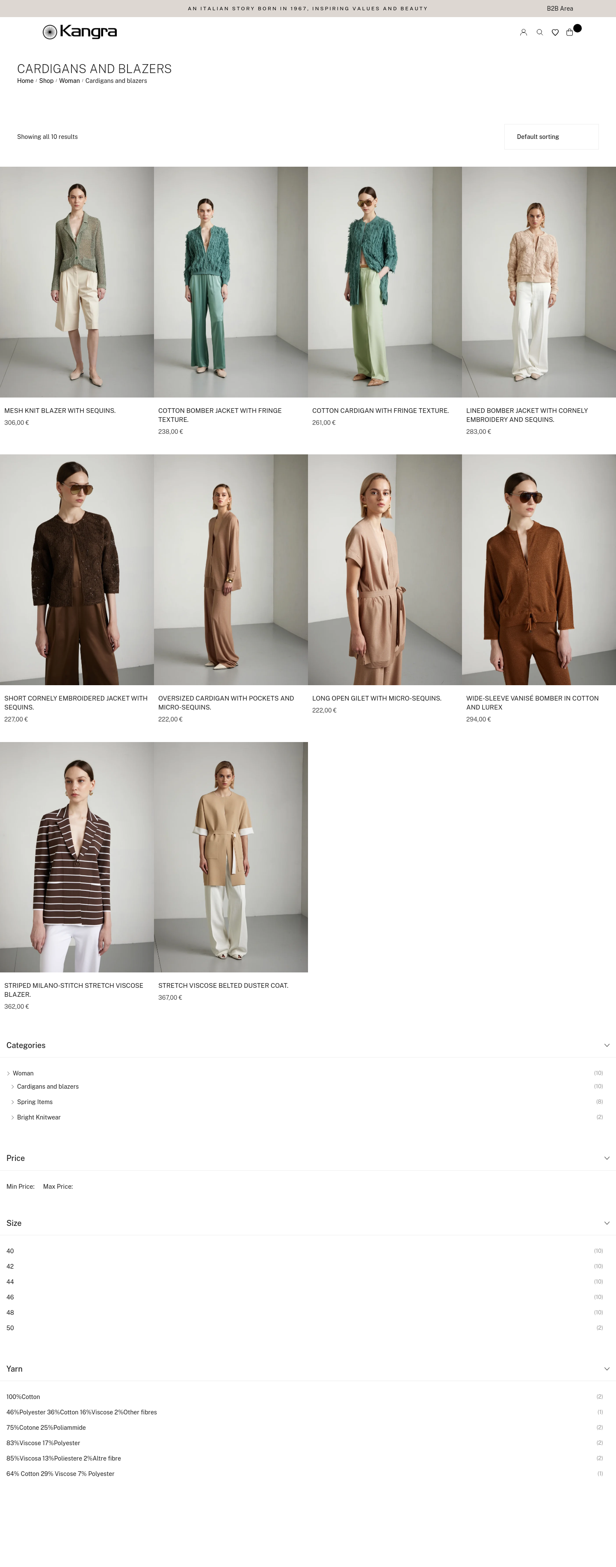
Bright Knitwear (39, 1117)
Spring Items (35, 1102)
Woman (69, 80)
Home (25, 80)
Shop (46, 80)
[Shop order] (552, 137)
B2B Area (560, 8)
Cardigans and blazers (48, 1086)
